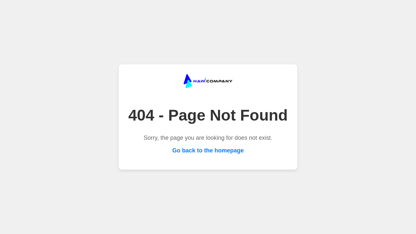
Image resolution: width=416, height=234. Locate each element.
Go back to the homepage (208, 150)
